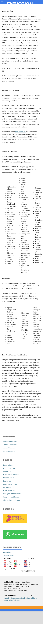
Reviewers (7, 481)
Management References (12, 494)
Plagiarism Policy (9, 491)
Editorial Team (8, 478)
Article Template (9, 448)
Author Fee (7, 471)
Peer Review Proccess (11, 475)
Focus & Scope (8, 465)
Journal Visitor (8, 552)
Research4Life (20, 132)
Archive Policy (8, 487)
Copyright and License (11, 497)
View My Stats (8, 555)
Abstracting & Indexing (11, 500)
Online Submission (10, 441)
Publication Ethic (9, 468)
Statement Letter (9, 451)
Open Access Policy (10, 484)
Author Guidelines (9, 445)
